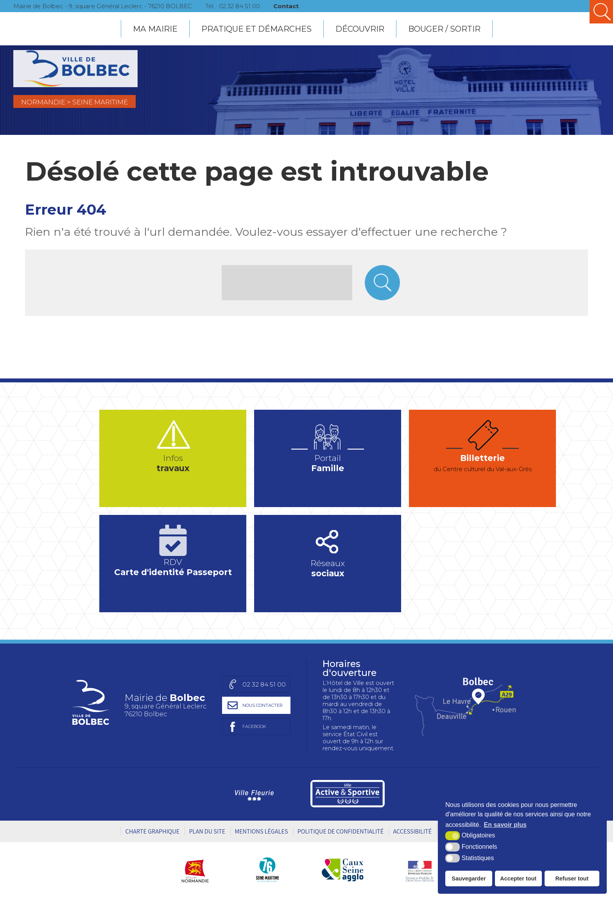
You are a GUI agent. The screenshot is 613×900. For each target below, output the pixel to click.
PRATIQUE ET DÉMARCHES (256, 28)
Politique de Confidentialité (341, 832)
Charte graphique (152, 832)
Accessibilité (412, 832)
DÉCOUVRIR (359, 28)
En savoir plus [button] (505, 824)
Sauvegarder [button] (469, 878)
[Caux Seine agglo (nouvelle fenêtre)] (342, 870)
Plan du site (207, 832)
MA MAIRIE (155, 28)
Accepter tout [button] (518, 878)
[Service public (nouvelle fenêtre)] (419, 870)
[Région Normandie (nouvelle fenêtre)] (198, 870)
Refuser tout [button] (571, 878)
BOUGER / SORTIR (444, 28)
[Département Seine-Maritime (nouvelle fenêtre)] (267, 870)
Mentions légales (261, 832)
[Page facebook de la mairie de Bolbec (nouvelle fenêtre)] (253, 727)
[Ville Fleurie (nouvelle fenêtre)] (253, 795)
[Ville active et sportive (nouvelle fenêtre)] (347, 795)
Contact (297, 5)
